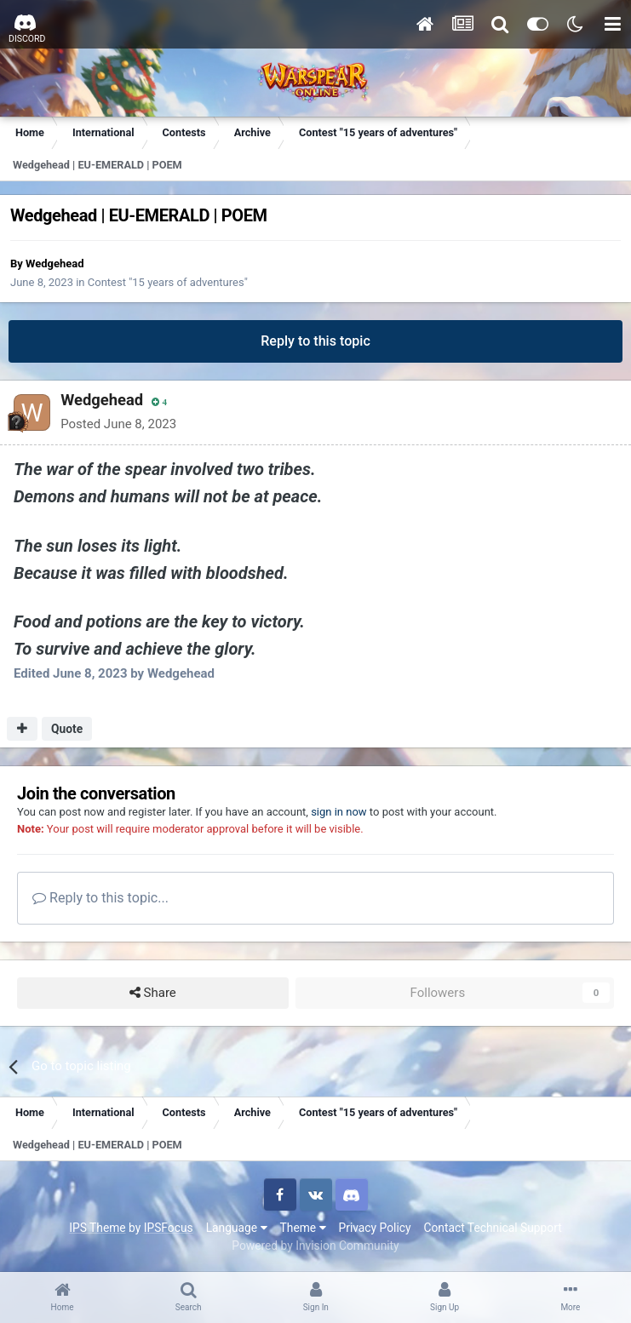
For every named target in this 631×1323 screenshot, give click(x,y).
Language (236, 1227)
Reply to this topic (315, 341)
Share (152, 993)
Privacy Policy (375, 1227)
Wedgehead (55, 263)
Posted (116, 424)
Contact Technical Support (492, 1227)
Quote (67, 729)
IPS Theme (97, 1227)
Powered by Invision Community (315, 1245)
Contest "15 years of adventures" (168, 282)
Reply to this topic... (100, 898)
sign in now (339, 811)
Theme (303, 1227)
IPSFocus (168, 1227)
